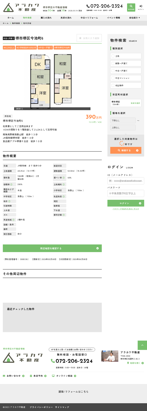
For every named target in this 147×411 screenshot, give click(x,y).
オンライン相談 (62, 376)
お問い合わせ (12, 376)
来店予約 (36, 376)
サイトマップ (62, 407)
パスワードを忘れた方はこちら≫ (126, 209)
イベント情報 (113, 18)
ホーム (10, 18)
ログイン (124, 203)
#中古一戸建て (45, 47)
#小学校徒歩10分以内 (26, 47)
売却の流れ (66, 18)
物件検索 (27, 18)
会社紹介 (133, 18)
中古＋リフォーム (89, 18)
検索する (124, 150)
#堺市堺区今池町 (62, 47)
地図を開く (133, 363)
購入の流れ (46, 18)
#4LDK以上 (9, 47)
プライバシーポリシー (41, 407)
